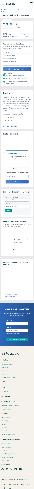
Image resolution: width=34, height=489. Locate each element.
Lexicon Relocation (23, 9)
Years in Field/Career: (10, 61)
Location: (6, 52)
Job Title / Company (11, 197)
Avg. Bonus (25, 36)
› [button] (19, 152)
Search (8, 210)
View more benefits (10, 126)
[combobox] (17, 55)
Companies (13, 9)
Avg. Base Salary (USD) (10, 36)
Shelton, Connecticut (11, 296)
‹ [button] (15, 152)
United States (4, 9)
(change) (13, 58)
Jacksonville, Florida (11, 294)
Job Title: (9, 320)
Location (7, 203)
